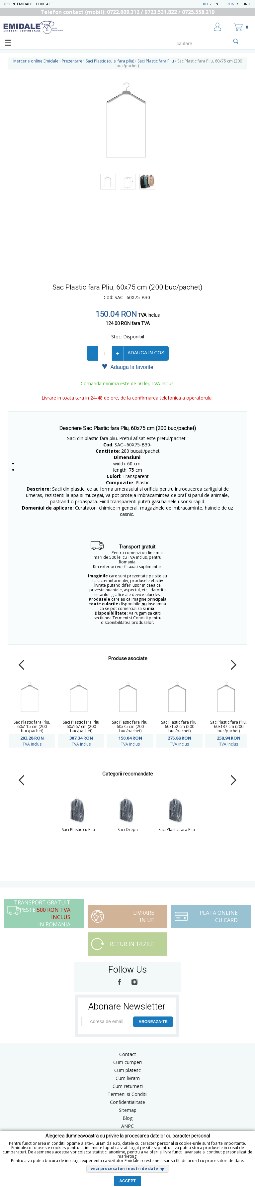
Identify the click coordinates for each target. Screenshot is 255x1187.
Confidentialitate (127, 1102)
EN (219, 3)
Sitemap (127, 1110)
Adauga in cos (146, 352)
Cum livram (128, 1078)
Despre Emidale (17, 3)
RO (205, 3)
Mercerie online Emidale (35, 61)
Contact (44, 3)
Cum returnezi (128, 1086)
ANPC (127, 1126)
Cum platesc (127, 1070)
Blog (127, 1118)
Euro (245, 3)
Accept (127, 1181)
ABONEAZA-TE (152, 1021)
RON (230, 3)
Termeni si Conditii (127, 1094)
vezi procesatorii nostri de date (124, 1168)
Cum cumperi (127, 1062)
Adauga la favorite (127, 366)
